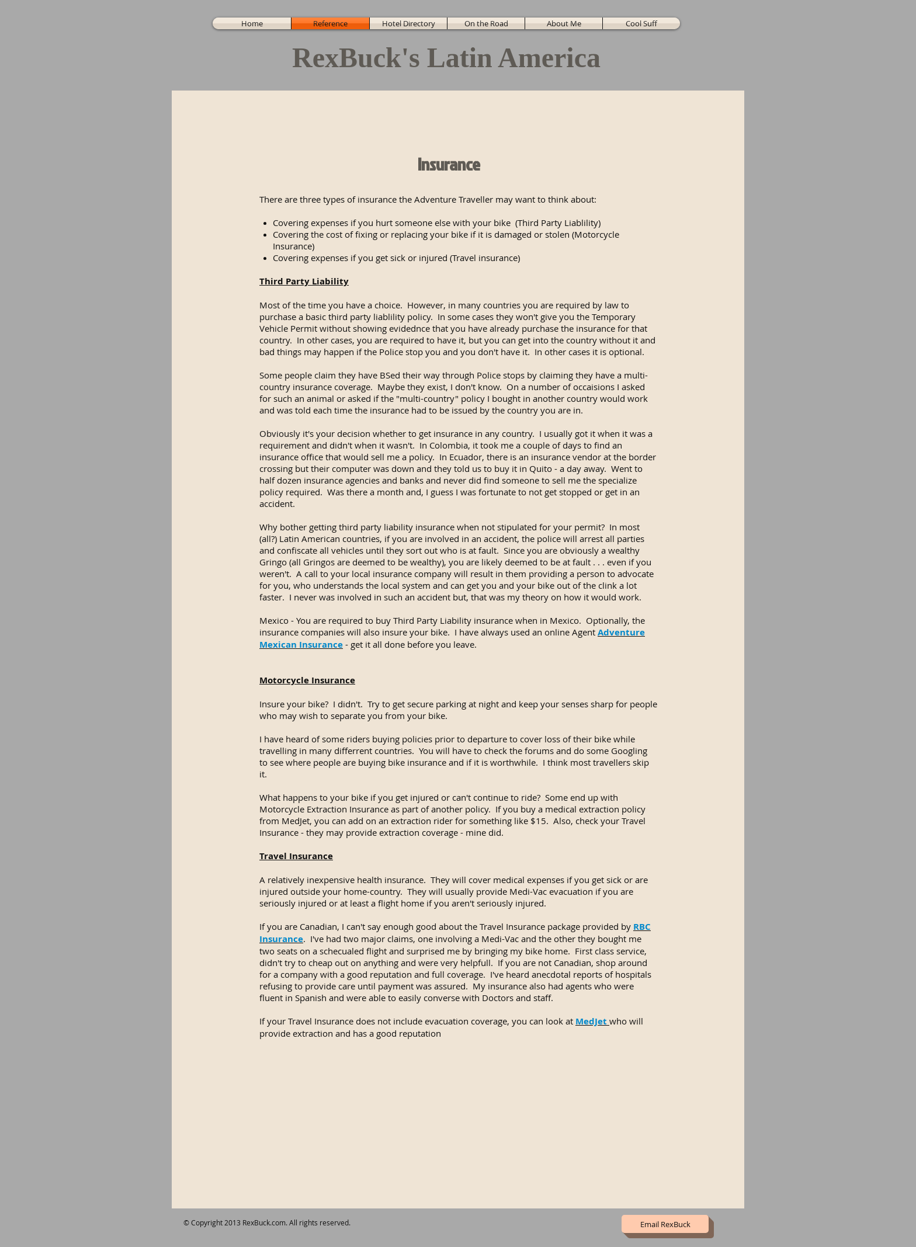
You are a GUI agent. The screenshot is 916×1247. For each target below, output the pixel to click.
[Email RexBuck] (665, 1224)
